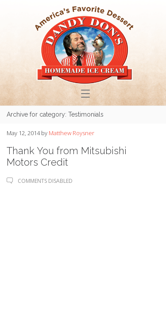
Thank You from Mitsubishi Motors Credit (67, 156)
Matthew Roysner (71, 133)
